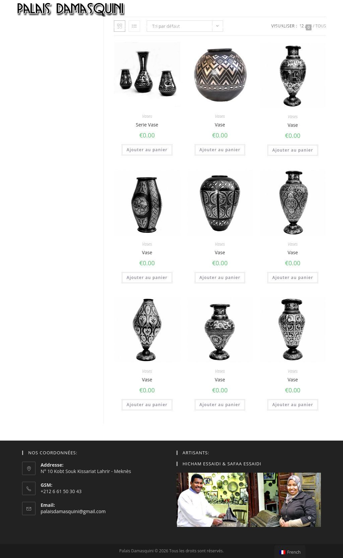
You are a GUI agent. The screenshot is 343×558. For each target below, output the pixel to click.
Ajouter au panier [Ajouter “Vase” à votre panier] (220, 150)
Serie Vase (147, 124)
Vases (147, 116)
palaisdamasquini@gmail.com (73, 511)
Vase (220, 124)
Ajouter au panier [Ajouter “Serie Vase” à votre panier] (147, 150)
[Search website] (324, 27)
